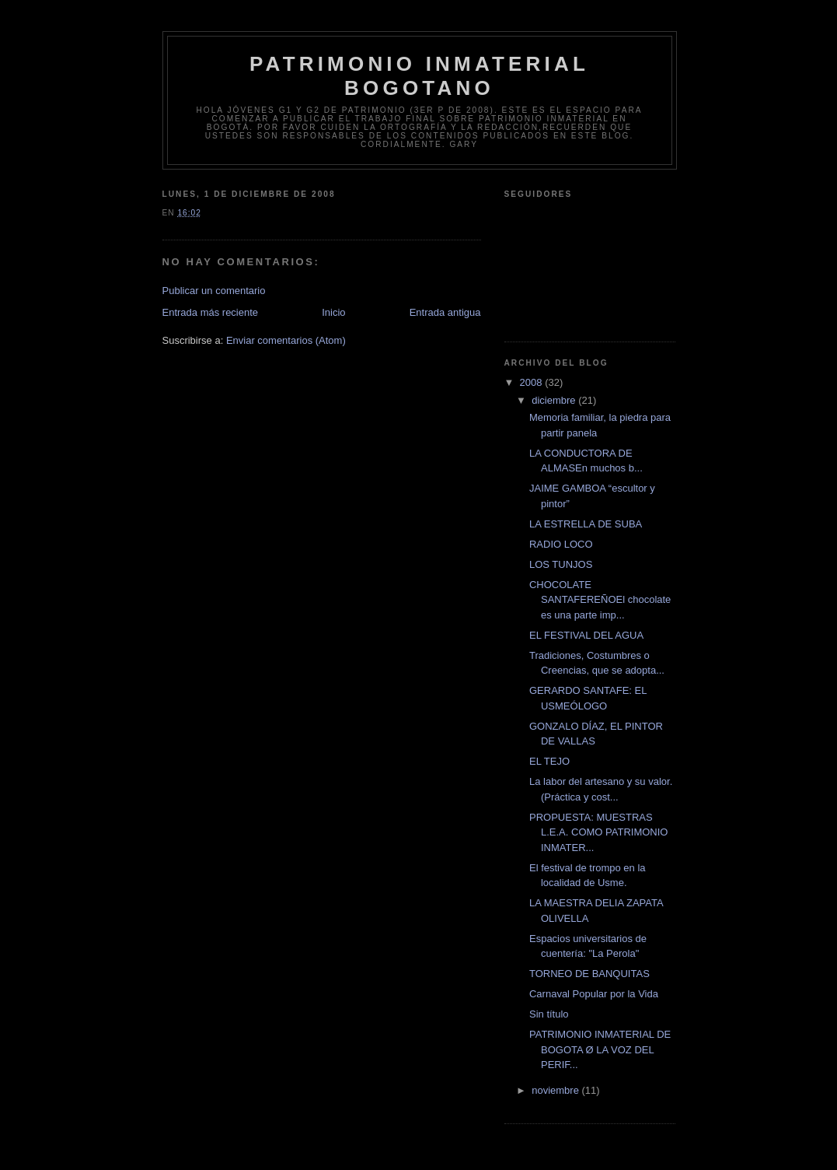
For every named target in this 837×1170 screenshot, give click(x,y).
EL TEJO (549, 761)
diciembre (555, 400)
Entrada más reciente (210, 312)
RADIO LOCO (561, 544)
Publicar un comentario (214, 290)
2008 (533, 382)
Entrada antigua (445, 312)
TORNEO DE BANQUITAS (589, 973)
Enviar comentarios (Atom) (286, 340)
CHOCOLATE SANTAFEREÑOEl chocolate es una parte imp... (600, 600)
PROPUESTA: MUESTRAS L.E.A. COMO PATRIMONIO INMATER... (598, 832)
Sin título (549, 1014)
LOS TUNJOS (560, 564)
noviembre (556, 1090)
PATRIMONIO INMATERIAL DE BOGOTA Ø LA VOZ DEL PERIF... (600, 1049)
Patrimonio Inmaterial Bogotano (419, 76)
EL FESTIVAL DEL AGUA (586, 635)
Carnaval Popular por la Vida (593, 994)
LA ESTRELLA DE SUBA (585, 524)
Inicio (333, 312)
